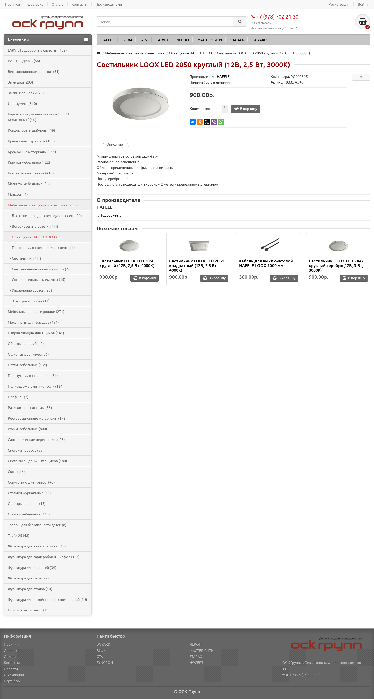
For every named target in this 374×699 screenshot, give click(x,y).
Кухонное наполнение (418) (31, 173)
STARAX (237, 39)
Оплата (10, 656)
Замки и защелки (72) (26, 92)
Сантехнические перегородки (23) (36, 439)
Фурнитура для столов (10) (30, 588)
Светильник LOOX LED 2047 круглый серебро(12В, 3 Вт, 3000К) (336, 265)
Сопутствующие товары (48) (31, 482)
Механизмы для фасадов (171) (33, 322)
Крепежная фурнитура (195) (31, 141)
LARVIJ (162, 39)
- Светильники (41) (24, 258)
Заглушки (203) (20, 82)
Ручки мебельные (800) (27, 428)
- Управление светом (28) (30, 290)
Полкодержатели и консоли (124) (36, 386)
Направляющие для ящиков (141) (36, 332)
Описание (112, 144)
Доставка (11, 650)
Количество (200, 108)
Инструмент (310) (22, 103)
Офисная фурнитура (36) (28, 354)
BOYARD (259, 39)
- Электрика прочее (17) (29, 300)
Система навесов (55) (26, 450)
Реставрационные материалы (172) (37, 418)
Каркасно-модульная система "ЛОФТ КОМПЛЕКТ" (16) (39, 117)
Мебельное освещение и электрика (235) (42, 205)
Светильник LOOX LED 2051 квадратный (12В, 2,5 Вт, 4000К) (196, 265)
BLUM (127, 39)
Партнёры (12, 680)
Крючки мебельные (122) (29, 162)
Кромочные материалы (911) (32, 151)
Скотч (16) (16, 471)
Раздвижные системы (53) (30, 407)
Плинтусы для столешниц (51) (33, 375)
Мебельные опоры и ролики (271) (36, 311)
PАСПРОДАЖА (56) (24, 60)
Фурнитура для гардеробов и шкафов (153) (44, 556)
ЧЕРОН (183, 39)
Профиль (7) (18, 396)
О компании (14, 674)
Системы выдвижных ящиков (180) (37, 460)
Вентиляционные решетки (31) (34, 71)
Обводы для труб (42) (26, 343)
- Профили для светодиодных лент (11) (41, 247)
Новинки (11, 644)
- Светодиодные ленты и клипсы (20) (40, 269)
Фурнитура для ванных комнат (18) (37, 546)
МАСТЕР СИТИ (209, 39)
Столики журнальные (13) (29, 492)
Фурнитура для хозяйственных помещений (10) (47, 599)
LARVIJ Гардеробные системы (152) (37, 50)
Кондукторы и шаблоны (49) (31, 130)
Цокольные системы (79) (29, 610)
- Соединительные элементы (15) (36, 279)
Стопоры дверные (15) (27, 503)
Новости (11, 668)
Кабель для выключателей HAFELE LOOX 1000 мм (266, 263)
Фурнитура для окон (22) (28, 578)
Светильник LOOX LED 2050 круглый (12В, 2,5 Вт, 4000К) (126, 263)
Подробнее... (110, 215)
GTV (144, 39)
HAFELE (107, 39)
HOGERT (196, 662)
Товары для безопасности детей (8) (37, 524)
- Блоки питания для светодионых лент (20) (45, 215)
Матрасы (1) (18, 194)
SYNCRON (105, 662)
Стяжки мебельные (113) (29, 514)
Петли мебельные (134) (27, 364)
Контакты (12, 662)
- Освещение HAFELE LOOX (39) (35, 237)
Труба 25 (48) (18, 535)
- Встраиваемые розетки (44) (33, 226)
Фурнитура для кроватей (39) (32, 567)
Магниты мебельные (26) (29, 183)
